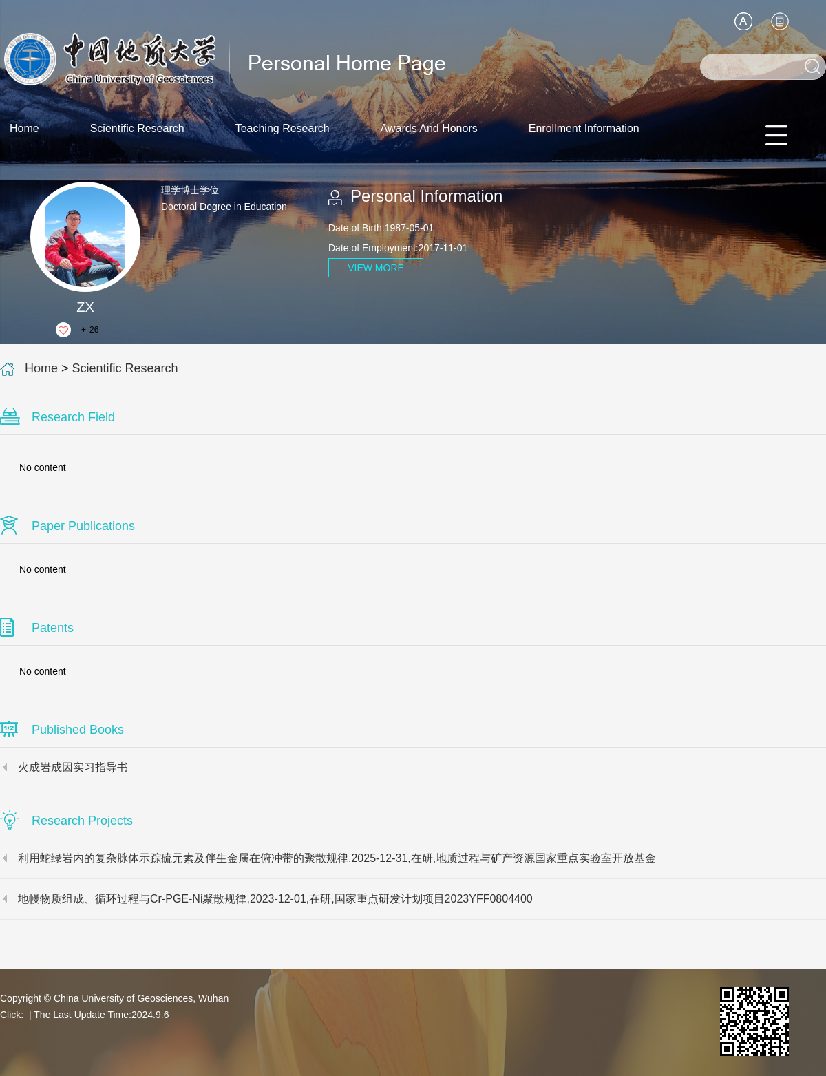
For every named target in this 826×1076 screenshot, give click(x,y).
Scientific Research (137, 128)
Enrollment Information (584, 128)
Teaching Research (282, 128)
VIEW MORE (376, 267)
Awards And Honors (429, 128)
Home (24, 128)
